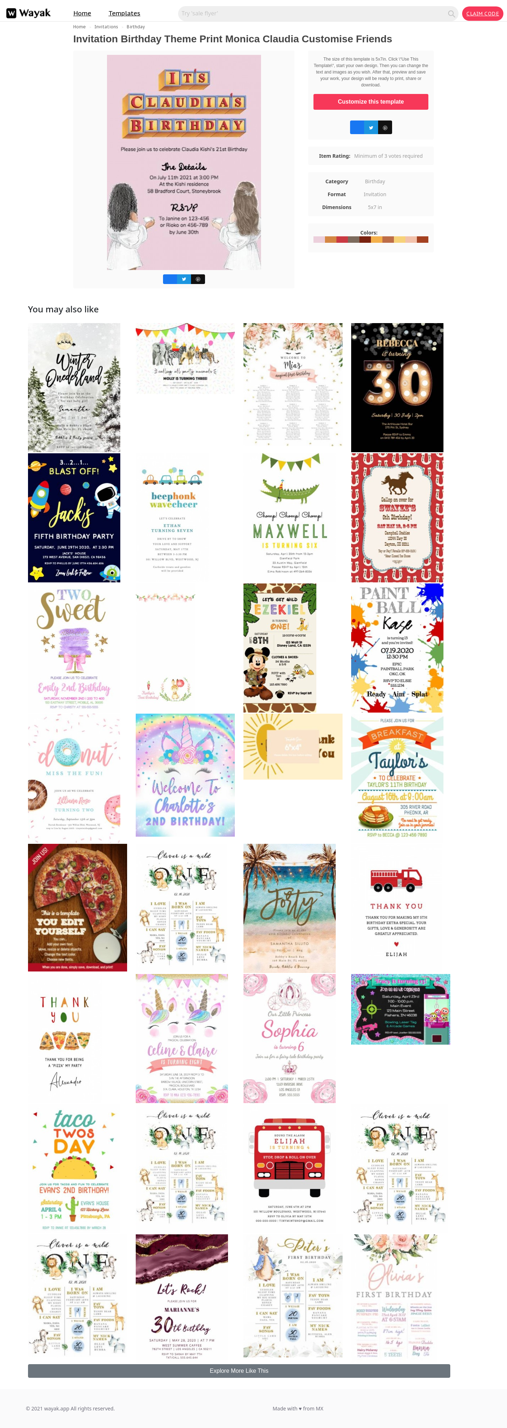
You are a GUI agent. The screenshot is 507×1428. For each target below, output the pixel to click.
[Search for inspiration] (314, 13)
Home (82, 13)
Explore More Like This (239, 1371)
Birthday (136, 26)
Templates (124, 13)
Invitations (106, 26)
